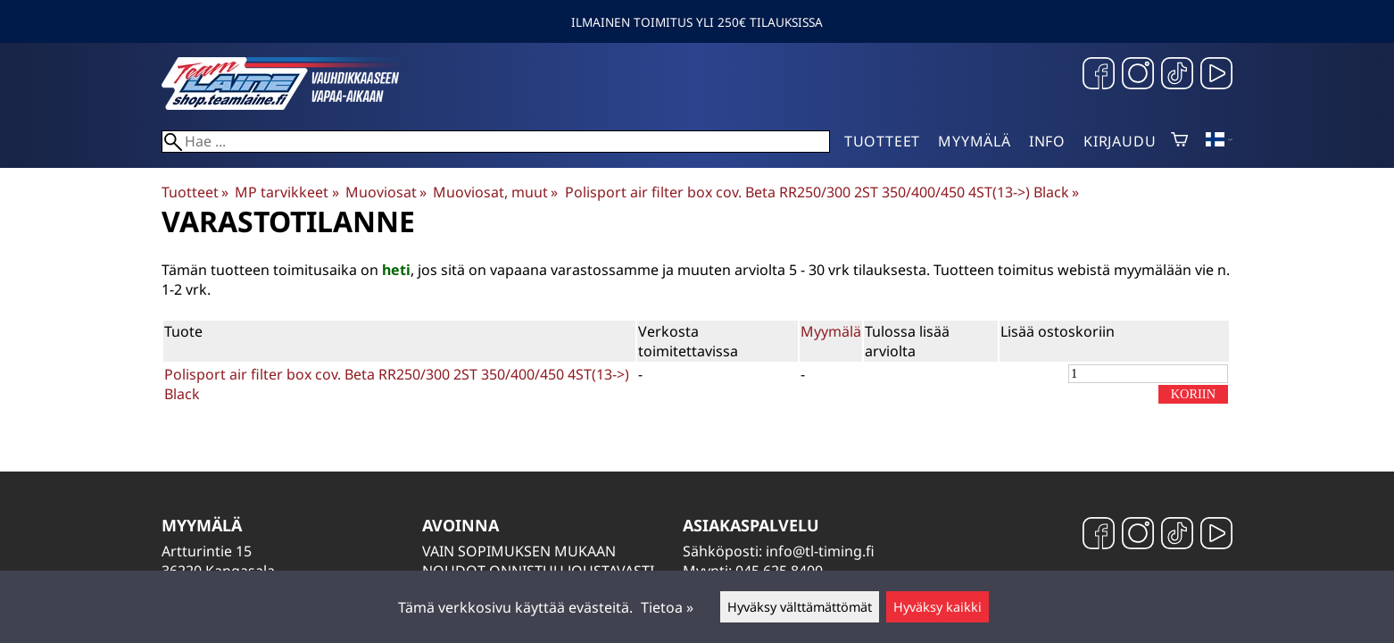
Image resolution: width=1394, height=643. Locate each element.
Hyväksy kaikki (937, 606)
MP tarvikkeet (286, 192)
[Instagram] (1138, 75)
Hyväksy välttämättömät (799, 606)
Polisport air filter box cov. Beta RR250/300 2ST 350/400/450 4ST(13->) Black (822, 192)
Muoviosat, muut (495, 192)
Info (1047, 141)
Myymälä (974, 141)
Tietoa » (667, 607)
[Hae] (496, 141)
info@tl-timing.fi (820, 551)
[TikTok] (1177, 75)
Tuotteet (882, 141)
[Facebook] (1099, 75)
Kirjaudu (1119, 141)
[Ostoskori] (1179, 141)
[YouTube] (1216, 75)
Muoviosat (386, 192)
